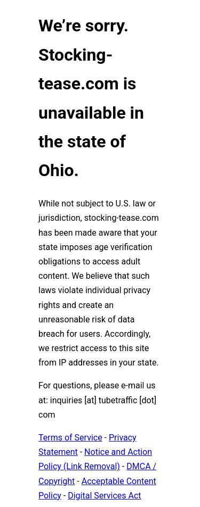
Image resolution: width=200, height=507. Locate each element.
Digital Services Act (104, 496)
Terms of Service (70, 438)
